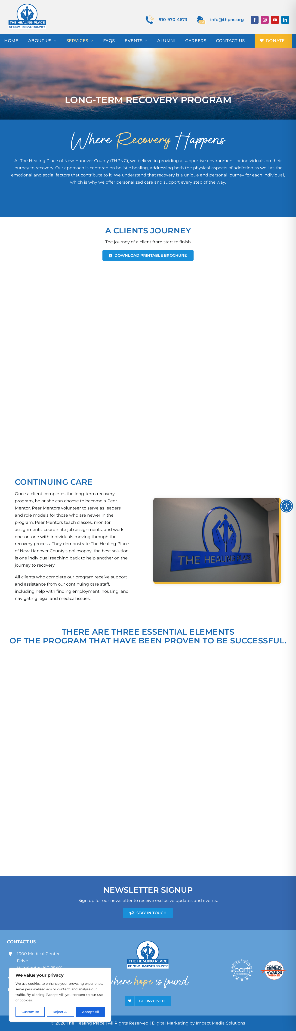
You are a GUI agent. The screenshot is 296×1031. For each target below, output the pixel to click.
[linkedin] (285, 20)
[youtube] (275, 20)
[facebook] (255, 20)
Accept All (90, 1012)
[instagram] (265, 20)
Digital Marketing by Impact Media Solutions (198, 1023)
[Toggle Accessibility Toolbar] (287, 506)
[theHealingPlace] (27, 4)
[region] (60, 995)
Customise (30, 1012)
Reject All (60, 1012)
